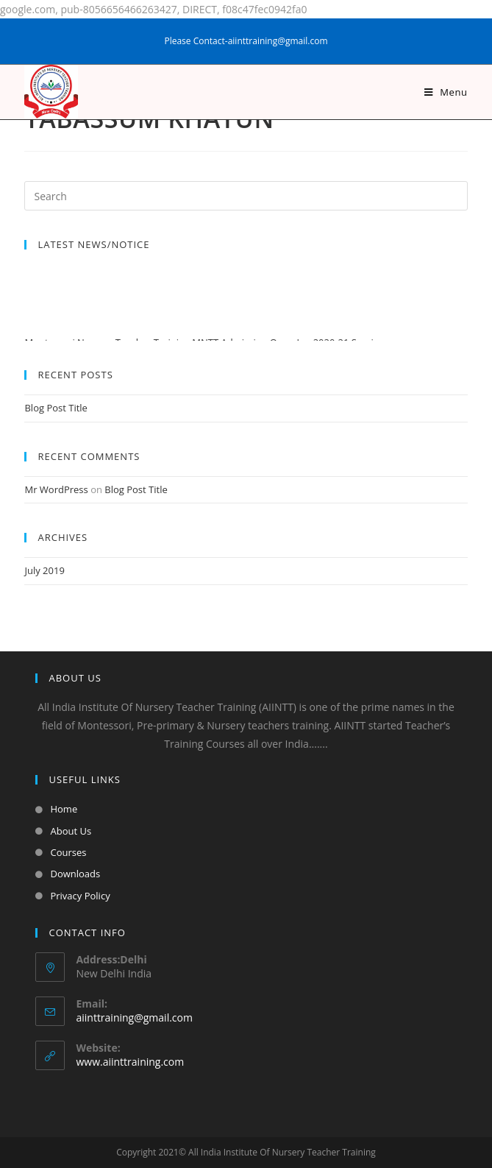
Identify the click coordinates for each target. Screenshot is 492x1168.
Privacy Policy (80, 895)
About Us (70, 831)
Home (63, 808)
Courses (68, 852)
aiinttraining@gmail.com (134, 1017)
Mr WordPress (56, 489)
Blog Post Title (55, 407)
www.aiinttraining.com (130, 1062)
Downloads (75, 873)
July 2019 (44, 570)
